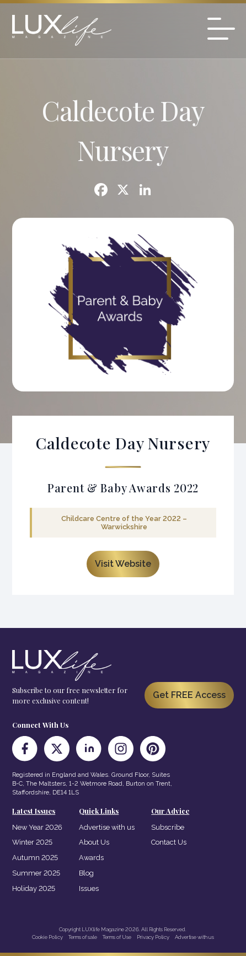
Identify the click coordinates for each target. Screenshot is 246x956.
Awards (91, 857)
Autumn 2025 (35, 857)
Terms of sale (82, 937)
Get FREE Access (189, 695)
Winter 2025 (32, 842)
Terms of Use (117, 937)
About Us (94, 842)
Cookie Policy (47, 937)
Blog (86, 873)
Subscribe (167, 827)
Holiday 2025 (33, 888)
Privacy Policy (153, 937)
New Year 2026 (37, 827)
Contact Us (168, 842)
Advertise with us (107, 827)
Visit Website (123, 563)
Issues (89, 888)
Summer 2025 (36, 873)
